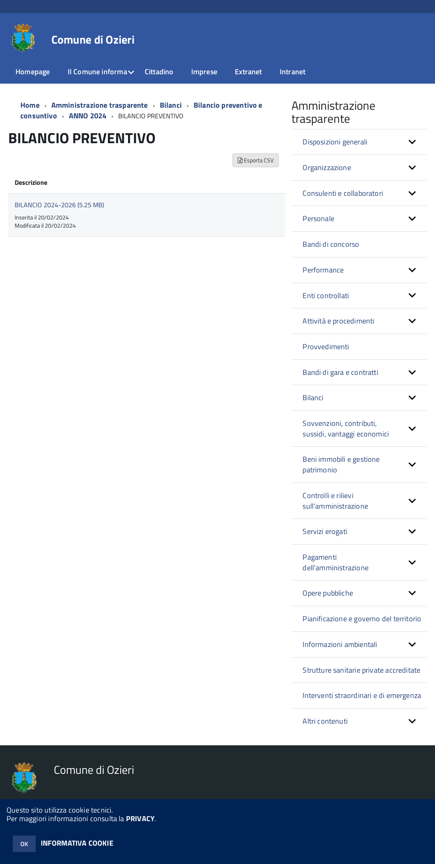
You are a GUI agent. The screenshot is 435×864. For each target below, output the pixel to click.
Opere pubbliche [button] (328, 592)
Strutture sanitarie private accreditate (361, 670)
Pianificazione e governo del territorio (362, 618)
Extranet (248, 71)
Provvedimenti (326, 346)
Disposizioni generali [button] (335, 141)
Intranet (292, 71)
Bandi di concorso (331, 244)
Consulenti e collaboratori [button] (343, 193)
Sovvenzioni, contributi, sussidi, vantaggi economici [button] (346, 428)
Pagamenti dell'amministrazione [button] (336, 562)
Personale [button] (318, 218)
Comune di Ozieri (93, 39)
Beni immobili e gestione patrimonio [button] (341, 464)
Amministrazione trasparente (99, 105)
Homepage (32, 71)
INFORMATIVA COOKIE (77, 842)
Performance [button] (323, 269)
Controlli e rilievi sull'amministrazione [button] (335, 501)
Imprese (204, 71)
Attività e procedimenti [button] (338, 320)
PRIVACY (140, 818)
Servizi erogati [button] (325, 531)
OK (24, 843)
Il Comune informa (97, 71)
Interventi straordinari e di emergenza (362, 695)
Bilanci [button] (313, 397)
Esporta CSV (256, 160)
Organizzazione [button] (327, 167)
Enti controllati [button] (326, 295)
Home (30, 105)
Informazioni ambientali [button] (340, 644)
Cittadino (159, 71)
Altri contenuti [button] (325, 721)
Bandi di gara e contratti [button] (340, 372)
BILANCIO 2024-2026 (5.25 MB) (59, 205)
